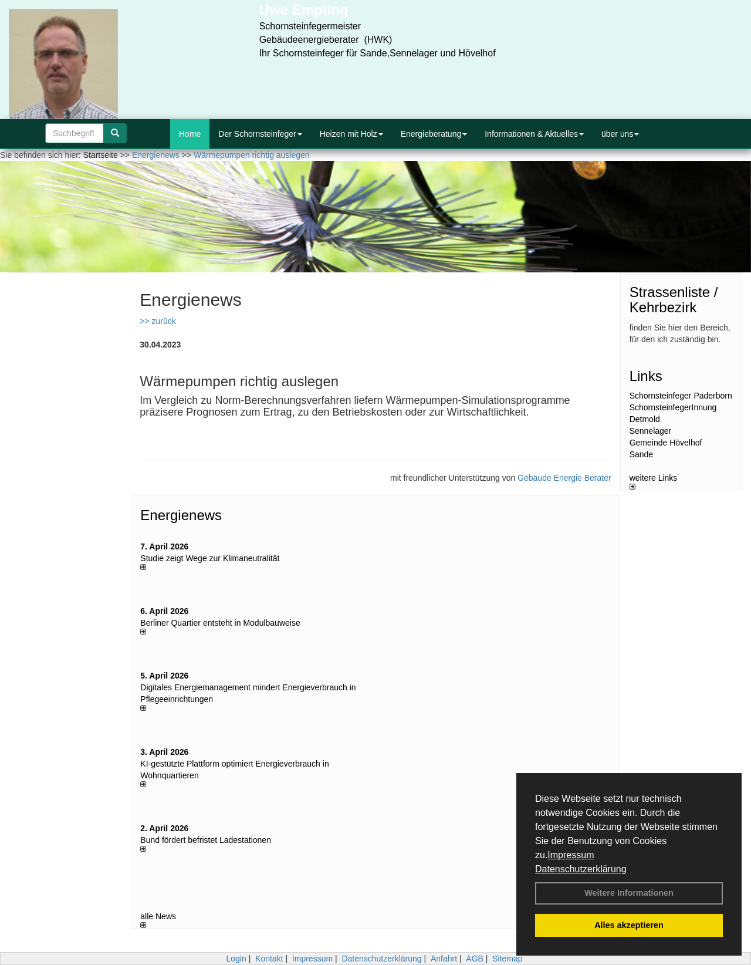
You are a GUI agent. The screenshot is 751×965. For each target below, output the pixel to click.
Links (646, 376)
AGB (474, 958)
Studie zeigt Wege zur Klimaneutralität (209, 558)
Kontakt (269, 958)
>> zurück (157, 321)
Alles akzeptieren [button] (629, 925)
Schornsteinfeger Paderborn (681, 395)
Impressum (570, 855)
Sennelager (651, 431)
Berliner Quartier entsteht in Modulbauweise (220, 622)
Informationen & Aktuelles (534, 134)
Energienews (181, 515)
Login (236, 958)
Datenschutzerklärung (581, 869)
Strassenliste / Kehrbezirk (674, 299)
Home (190, 134)
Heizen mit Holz (351, 134)
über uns (620, 134)
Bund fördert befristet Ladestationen (205, 840)
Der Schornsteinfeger (260, 134)
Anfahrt (444, 958)
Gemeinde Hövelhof (666, 442)
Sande (641, 454)
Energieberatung (434, 134)
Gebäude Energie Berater (564, 477)
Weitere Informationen (629, 892)
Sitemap (507, 958)
